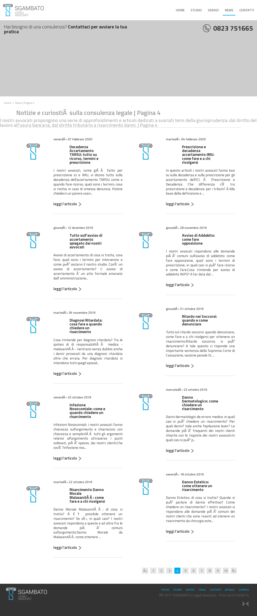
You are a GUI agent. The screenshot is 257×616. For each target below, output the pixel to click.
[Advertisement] (129, 68)
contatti (246, 10)
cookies (244, 589)
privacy (230, 589)
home (180, 10)
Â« (145, 570)
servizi (213, 10)
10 (226, 570)
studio (196, 10)
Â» (234, 570)
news (229, 10)
